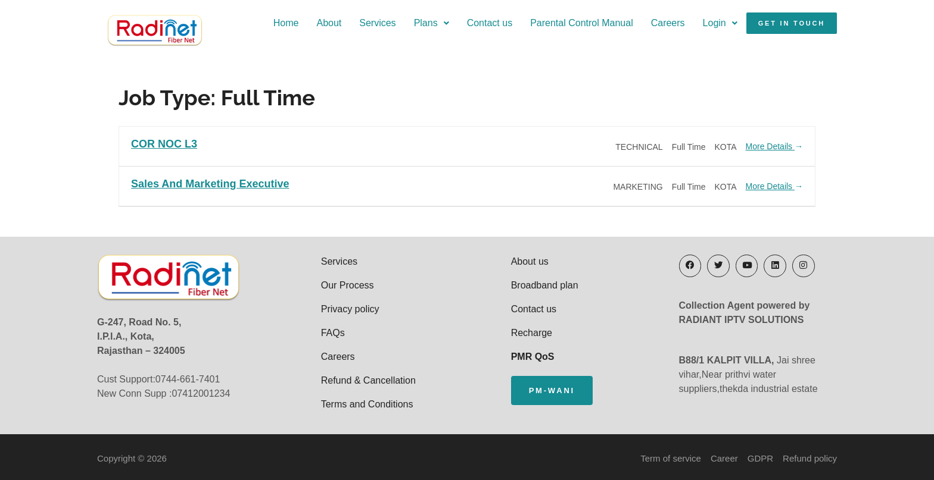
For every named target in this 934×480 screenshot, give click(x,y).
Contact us (468, 28)
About (307, 28)
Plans (410, 28)
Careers (647, 28)
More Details (774, 145)
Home (265, 28)
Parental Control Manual (560, 28)
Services (356, 28)
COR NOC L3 (164, 142)
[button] (410, 28)
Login (699, 28)
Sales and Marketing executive (210, 182)
